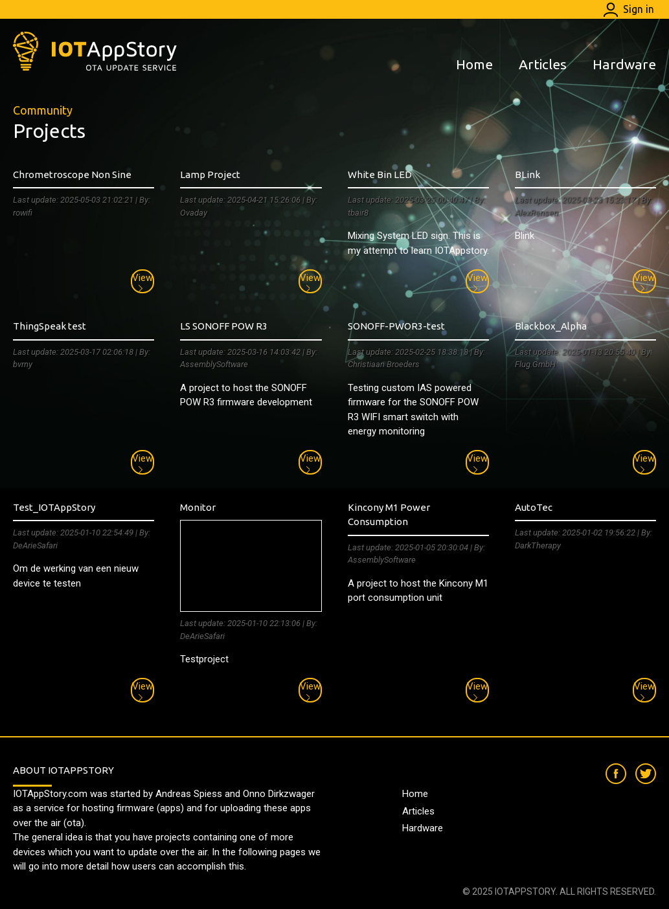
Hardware (624, 64)
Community (43, 110)
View (142, 282)
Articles (543, 64)
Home (474, 64)
